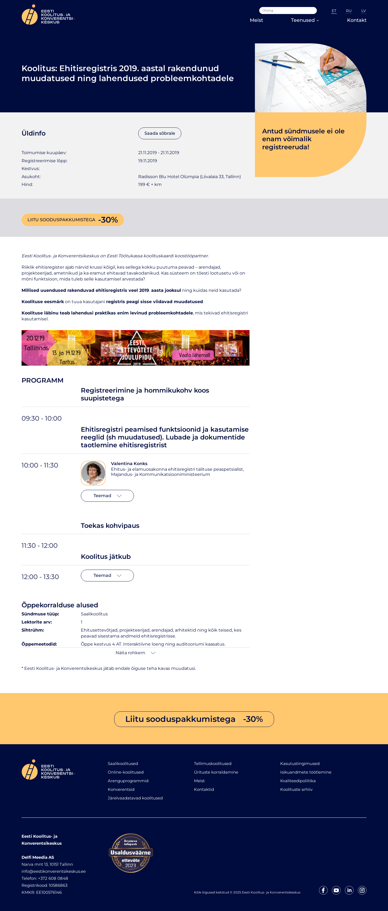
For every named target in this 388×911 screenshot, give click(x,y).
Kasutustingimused (300, 763)
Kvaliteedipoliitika (298, 780)
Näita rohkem (135, 652)
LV (363, 10)
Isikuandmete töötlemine (305, 772)
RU (349, 10)
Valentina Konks (129, 463)
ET (334, 10)
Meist (256, 20)
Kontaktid (204, 789)
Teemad (107, 495)
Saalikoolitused (123, 763)
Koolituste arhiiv (296, 789)
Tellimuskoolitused (212, 763)
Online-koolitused (126, 772)
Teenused (305, 20)
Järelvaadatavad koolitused (135, 798)
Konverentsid (121, 789)
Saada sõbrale (159, 133)
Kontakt (356, 20)
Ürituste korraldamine (216, 772)
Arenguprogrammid (128, 780)
